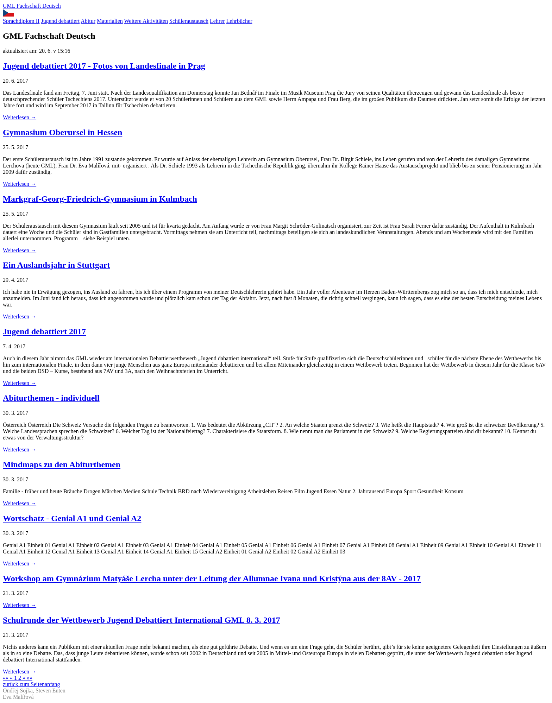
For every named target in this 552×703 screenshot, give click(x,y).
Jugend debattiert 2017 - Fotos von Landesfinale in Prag (104, 65)
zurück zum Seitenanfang (31, 684)
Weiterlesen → (19, 117)
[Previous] (12, 678)
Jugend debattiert (60, 21)
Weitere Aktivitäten (146, 21)
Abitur (88, 21)
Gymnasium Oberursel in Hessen (62, 132)
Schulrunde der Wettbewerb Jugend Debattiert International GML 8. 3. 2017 (141, 620)
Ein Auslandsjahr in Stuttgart (56, 265)
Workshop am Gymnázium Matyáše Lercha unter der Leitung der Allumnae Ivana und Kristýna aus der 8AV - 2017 (212, 578)
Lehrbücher (239, 21)
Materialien (110, 21)
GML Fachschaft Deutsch (32, 6)
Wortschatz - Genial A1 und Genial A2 (72, 518)
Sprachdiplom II (21, 21)
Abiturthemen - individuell (51, 398)
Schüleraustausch (188, 21)
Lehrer (217, 21)
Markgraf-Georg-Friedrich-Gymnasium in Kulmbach (100, 198)
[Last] (29, 678)
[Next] (25, 678)
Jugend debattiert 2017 (44, 331)
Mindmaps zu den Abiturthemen (61, 464)
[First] (6, 678)
